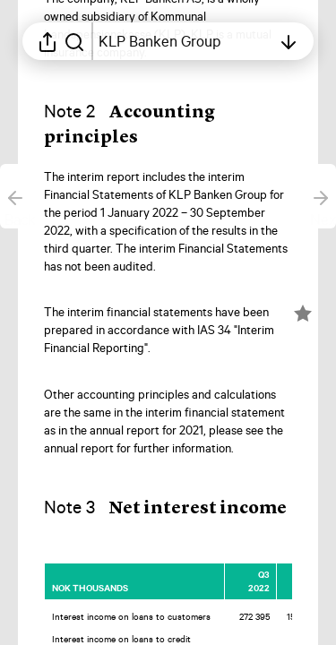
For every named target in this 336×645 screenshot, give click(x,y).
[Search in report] (74, 41)
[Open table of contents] (185, 41)
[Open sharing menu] (47, 41)
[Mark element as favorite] (303, 313)
